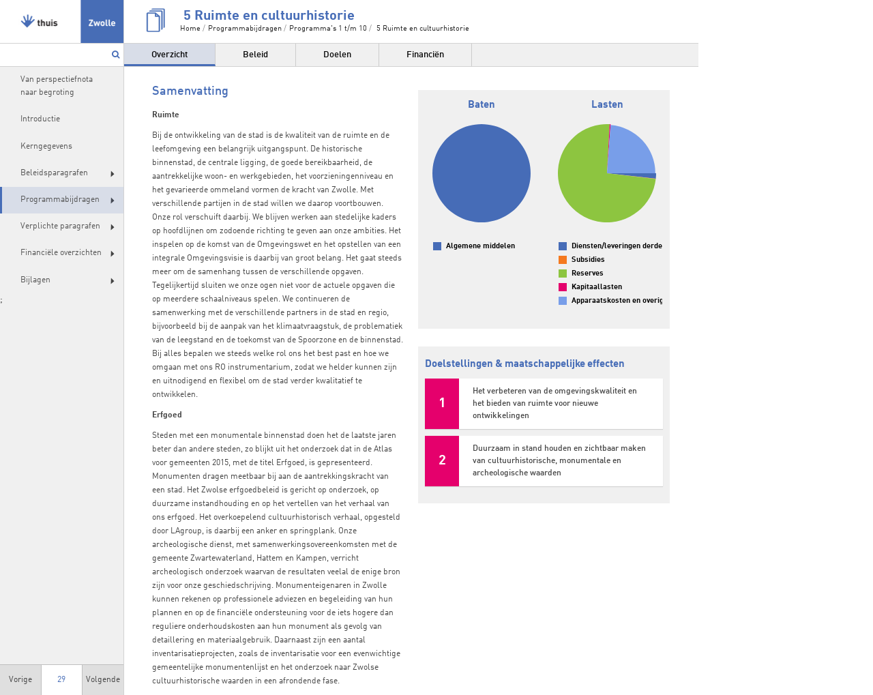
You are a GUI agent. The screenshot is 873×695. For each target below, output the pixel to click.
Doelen (337, 54)
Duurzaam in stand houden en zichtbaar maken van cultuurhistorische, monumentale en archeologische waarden (559, 461)
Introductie (40, 119)
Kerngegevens (46, 147)
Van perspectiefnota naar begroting (56, 86)
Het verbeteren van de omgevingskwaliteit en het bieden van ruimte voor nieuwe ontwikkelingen (555, 403)
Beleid (255, 54)
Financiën (425, 54)
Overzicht (169, 54)
